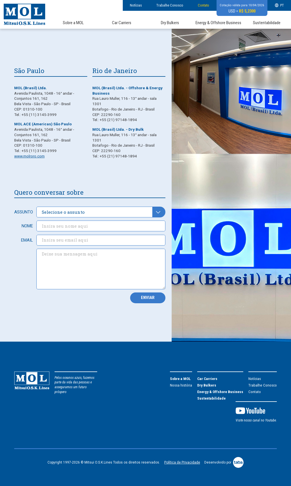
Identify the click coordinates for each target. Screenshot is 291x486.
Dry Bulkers (170, 22)
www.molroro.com (29, 156)
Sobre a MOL (73, 22)
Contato (203, 5)
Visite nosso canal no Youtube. (256, 420)
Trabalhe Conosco (169, 5)
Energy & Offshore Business (218, 22)
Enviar (148, 297)
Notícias (136, 5)
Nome (27, 226)
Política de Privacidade (182, 462)
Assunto (23, 212)
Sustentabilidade (266, 22)
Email (27, 240)
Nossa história (181, 385)
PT (279, 5)
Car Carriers (121, 22)
